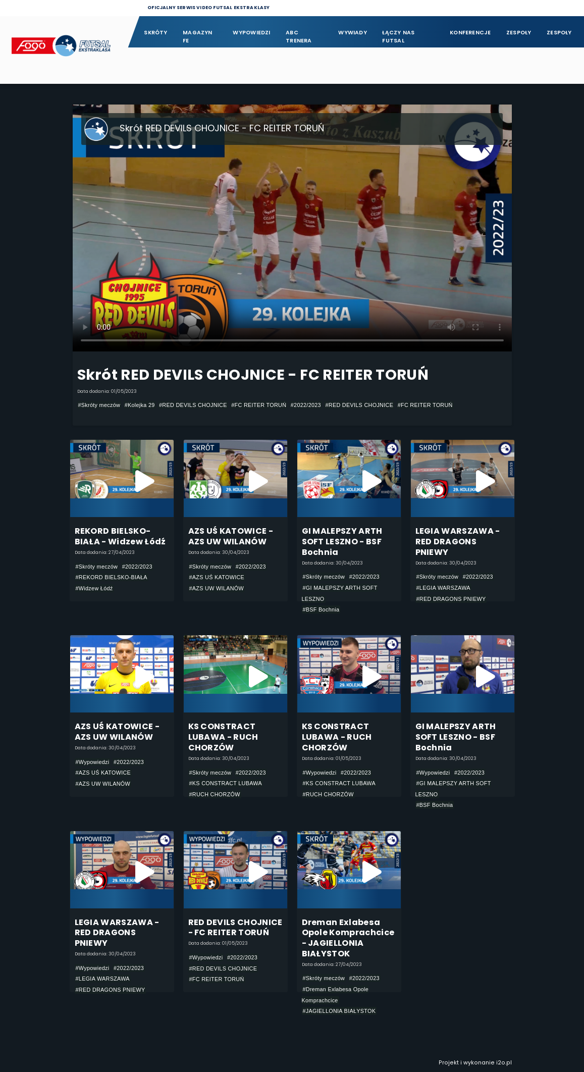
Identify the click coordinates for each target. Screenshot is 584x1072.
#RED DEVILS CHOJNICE (193, 405)
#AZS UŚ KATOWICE (217, 577)
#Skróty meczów (99, 405)
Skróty (155, 32)
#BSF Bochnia (321, 609)
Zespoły (519, 32)
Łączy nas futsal (398, 36)
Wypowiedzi (251, 32)
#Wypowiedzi (93, 762)
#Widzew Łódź (94, 588)
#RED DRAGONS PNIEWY (451, 599)
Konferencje (470, 32)
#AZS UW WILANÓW (216, 588)
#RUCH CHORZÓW (214, 794)
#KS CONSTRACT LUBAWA (225, 783)
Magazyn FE (198, 36)
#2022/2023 (306, 405)
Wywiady (352, 32)
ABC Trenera (299, 36)
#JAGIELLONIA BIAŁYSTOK (339, 1011)
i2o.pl (504, 1062)
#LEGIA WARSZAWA (443, 588)
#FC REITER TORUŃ (258, 405)
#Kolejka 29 (140, 405)
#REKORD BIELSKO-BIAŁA (111, 577)
